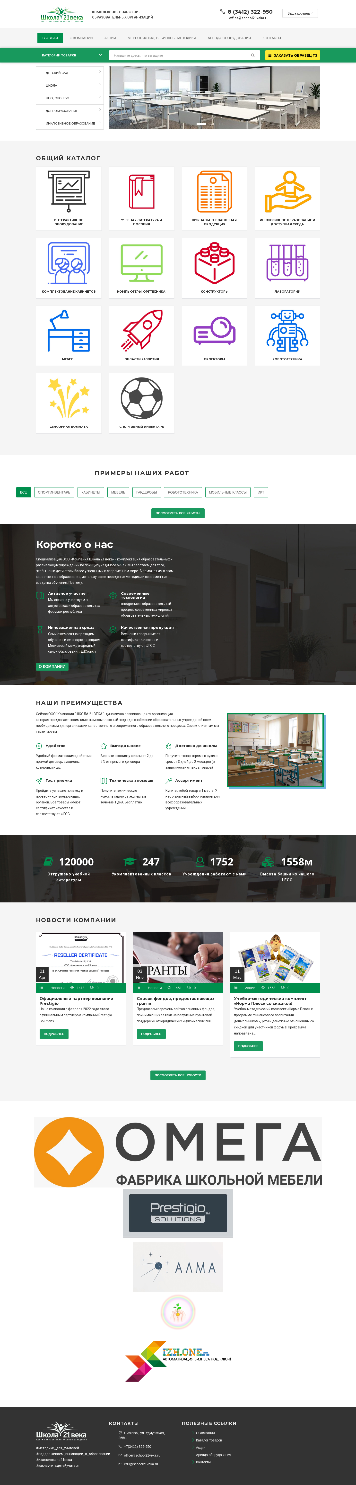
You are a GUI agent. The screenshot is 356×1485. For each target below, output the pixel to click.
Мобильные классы (228, 493)
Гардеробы (146, 493)
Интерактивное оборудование (68, 222)
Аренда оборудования (229, 38)
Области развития (141, 359)
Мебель (69, 359)
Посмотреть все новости (178, 1075)
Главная (50, 38)
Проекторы (214, 359)
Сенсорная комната (69, 427)
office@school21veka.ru (139, 1455)
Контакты (272, 38)
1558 (268, 988)
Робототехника (287, 359)
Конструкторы (214, 292)
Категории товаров (59, 55)
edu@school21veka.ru (138, 1464)
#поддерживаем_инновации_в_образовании (73, 1454)
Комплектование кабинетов (69, 292)
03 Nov (140, 974)
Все (23, 493)
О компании (81, 38)
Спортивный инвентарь (141, 427)
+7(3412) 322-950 (135, 1447)
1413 (78, 988)
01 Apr (42, 974)
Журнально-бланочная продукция (214, 222)
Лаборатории (287, 292)
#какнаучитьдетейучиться (57, 1465)
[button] (123, 95)
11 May (237, 974)
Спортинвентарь (54, 493)
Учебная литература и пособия (141, 222)
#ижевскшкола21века (54, 1460)
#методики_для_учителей (57, 1448)
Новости (58, 988)
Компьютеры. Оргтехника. (141, 292)
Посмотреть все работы (178, 513)
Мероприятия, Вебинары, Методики (162, 38)
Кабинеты (90, 493)
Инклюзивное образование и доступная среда (287, 222)
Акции (110, 38)
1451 (175, 988)
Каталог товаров (206, 1440)
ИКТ (261, 493)
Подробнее (54, 1034)
